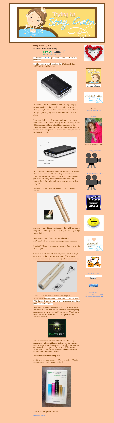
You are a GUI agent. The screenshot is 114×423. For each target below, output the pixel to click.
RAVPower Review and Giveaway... (46, 49)
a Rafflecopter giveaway (39, 415)
